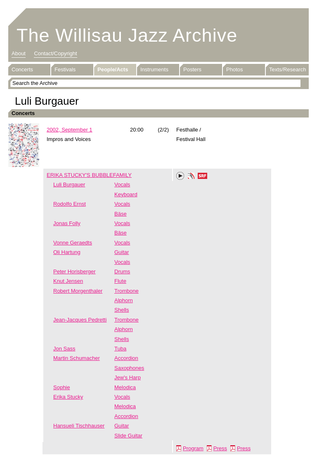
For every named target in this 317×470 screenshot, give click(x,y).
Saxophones (129, 368)
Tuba (120, 348)
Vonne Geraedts (72, 243)
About (19, 53)
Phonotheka (191, 177)
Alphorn (123, 300)
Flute (120, 281)
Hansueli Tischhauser (78, 426)
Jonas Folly (66, 223)
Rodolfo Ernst (69, 204)
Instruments (154, 69)
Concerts (22, 69)
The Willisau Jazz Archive (127, 35)
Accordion (126, 358)
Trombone (126, 291)
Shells (121, 310)
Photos (234, 69)
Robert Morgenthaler (77, 291)
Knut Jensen (68, 281)
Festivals (65, 69)
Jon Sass (64, 348)
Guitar (121, 252)
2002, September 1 (69, 130)
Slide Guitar (128, 435)
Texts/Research (287, 69)
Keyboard (125, 194)
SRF (203, 177)
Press (220, 448)
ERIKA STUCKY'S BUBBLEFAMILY (89, 175)
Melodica (125, 387)
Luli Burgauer (69, 184)
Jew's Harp (127, 377)
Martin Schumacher (76, 358)
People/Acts (112, 69)
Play (180, 176)
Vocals (122, 184)
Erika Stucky (68, 397)
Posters (192, 69)
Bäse (120, 214)
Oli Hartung (66, 252)
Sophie (61, 387)
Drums (122, 271)
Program (193, 448)
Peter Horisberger (74, 271)
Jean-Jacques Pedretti (79, 320)
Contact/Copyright (55, 53)
